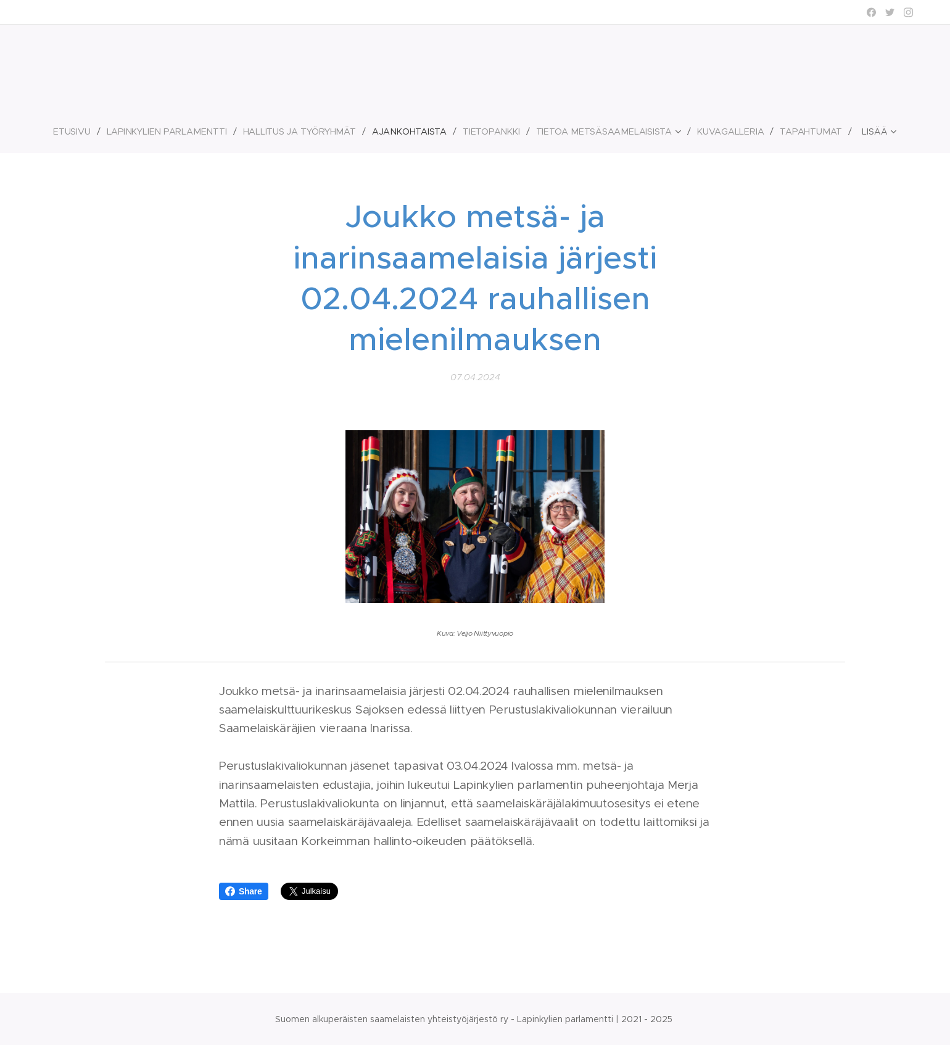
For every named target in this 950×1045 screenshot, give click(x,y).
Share (243, 891)
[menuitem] (76, 131)
